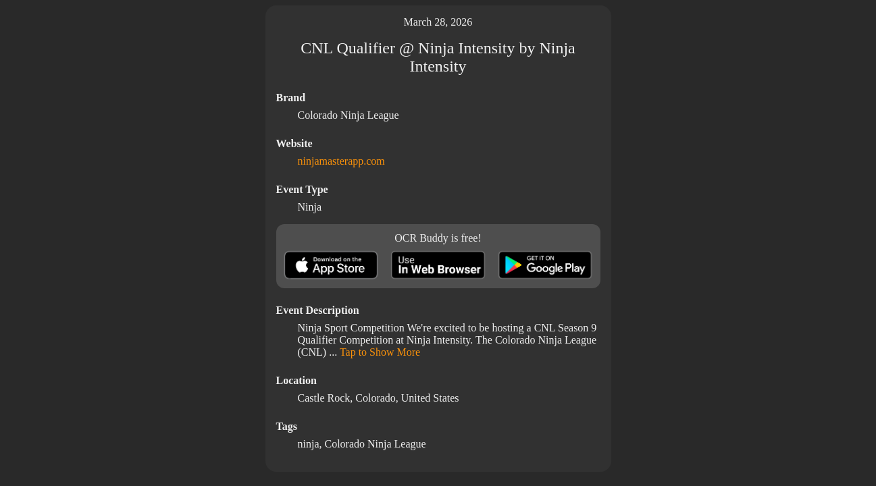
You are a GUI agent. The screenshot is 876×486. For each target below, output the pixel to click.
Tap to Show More (380, 352)
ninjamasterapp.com (341, 161)
